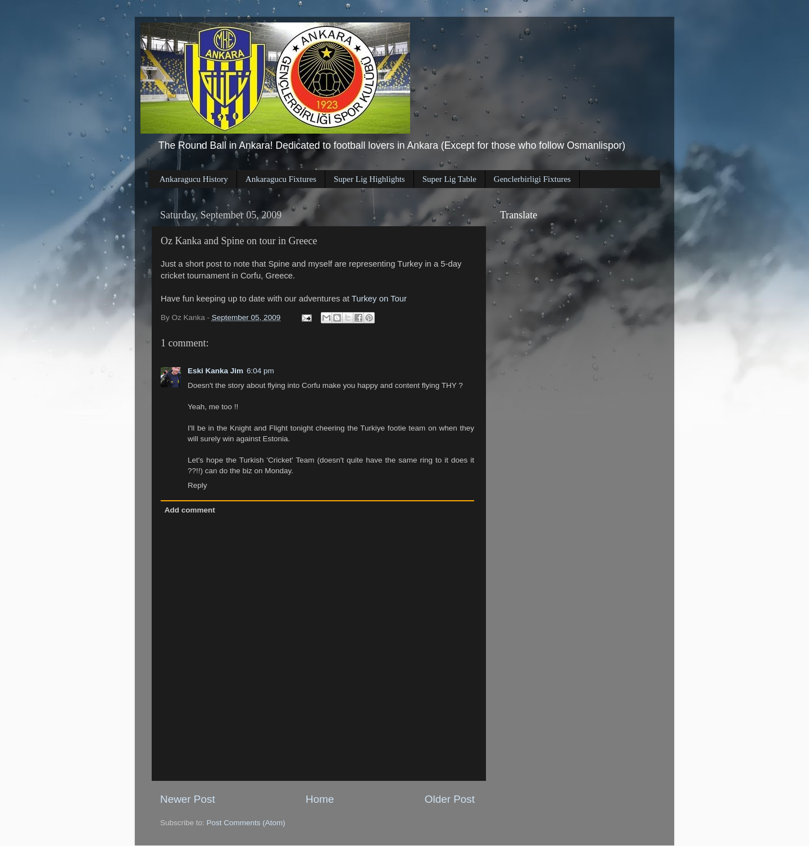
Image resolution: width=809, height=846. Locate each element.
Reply (197, 485)
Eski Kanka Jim (215, 371)
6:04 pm (260, 371)
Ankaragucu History (194, 179)
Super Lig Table (449, 179)
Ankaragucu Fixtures (281, 179)
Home (320, 799)
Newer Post (187, 799)
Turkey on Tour (379, 298)
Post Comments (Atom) (246, 822)
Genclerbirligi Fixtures (532, 179)
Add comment (190, 510)
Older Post (450, 799)
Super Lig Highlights (369, 179)
